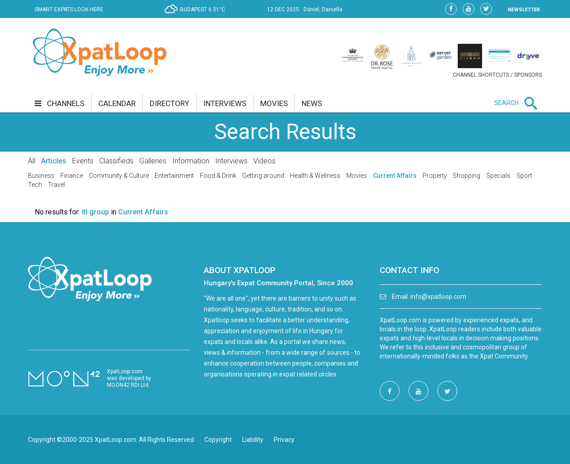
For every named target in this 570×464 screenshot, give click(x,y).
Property (435, 175)
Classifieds (116, 161)
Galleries (152, 161)
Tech (35, 184)
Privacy (284, 439)
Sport (524, 175)
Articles (53, 161)
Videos (264, 161)
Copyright (218, 439)
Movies (356, 175)
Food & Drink (218, 175)
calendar (117, 103)
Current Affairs (395, 175)
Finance (71, 175)
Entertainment (174, 175)
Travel (56, 184)
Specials (498, 175)
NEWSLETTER (524, 10)
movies (274, 103)
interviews (224, 103)
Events (82, 161)
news (312, 103)
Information (190, 161)
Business (41, 175)
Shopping (466, 175)
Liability (252, 439)
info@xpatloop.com (438, 296)
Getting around (263, 175)
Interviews (231, 161)
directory (169, 103)
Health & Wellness (315, 175)
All (31, 161)
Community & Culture (119, 175)
